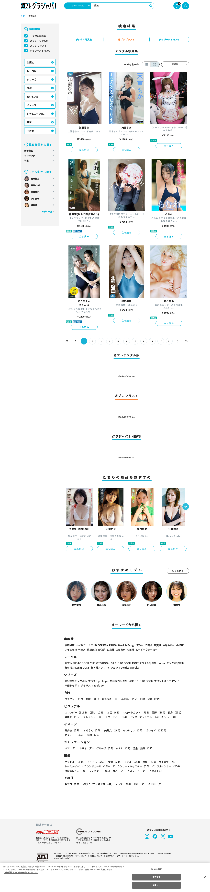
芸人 (118, 770)
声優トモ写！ (72, 685)
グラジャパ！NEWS (40, 50)
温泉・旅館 (143, 748)
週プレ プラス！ (38, 45)
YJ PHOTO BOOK (99, 663)
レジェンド (100, 770)
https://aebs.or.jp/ (61, 858)
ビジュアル (32, 96)
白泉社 (110, 649)
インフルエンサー (165, 766)
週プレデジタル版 (39, 40)
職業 (29, 122)
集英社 (157, 645)
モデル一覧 (46, 211)
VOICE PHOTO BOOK (139, 681)
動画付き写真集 (118, 681)
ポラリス (86, 685)
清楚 (72, 735)
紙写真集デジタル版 (76, 681)
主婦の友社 (168, 645)
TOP (23, 16)
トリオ (87, 748)
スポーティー (116, 717)
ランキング (29, 155)
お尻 (113, 712)
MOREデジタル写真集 (142, 663)
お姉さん (92, 730)
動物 (139, 784)
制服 (92, 699)
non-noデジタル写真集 (168, 663)
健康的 (73, 717)
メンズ (123, 784)
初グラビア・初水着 (98, 784)
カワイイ (155, 730)
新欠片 (102, 649)
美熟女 (112, 730)
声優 (149, 762)
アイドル (96, 762)
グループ (105, 748)
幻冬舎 (148, 645)
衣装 (29, 88)
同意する (156, 885)
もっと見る (178, 570)
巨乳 (97, 712)
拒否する (156, 877)
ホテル (123, 748)
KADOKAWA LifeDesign (122, 645)
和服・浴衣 (150, 699)
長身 (173, 712)
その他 (30, 130)
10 (160, 341)
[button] (185, 506)
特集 (26, 160)
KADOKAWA (101, 645)
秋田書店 (70, 645)
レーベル (31, 71)
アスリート (137, 770)
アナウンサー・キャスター (131, 766)
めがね (129, 699)
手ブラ (73, 784)
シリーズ (31, 79)
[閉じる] (204, 877)
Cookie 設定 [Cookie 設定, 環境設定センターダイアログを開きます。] (156, 868)
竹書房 (82, 649)
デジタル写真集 (38, 36)
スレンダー (76, 712)
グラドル (75, 762)
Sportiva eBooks (128, 667)
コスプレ (74, 699)
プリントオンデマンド (165, 681)
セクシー (177, 730)
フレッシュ (93, 717)
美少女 (73, 730)
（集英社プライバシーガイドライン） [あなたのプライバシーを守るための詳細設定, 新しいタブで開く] (21, 872)
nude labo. (98, 685)
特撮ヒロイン (76, 770)
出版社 (30, 62)
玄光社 (139, 645)
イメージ (31, 105)
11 (169, 341)
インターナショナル (144, 717)
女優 (114, 762)
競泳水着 (110, 699)
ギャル (168, 717)
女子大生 (166, 762)
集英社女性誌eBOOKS (77, 667)
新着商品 (28, 150)
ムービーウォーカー (146, 649)
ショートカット (135, 712)
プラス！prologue (98, 681)
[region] (105, 877)
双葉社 (130, 649)
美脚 (157, 712)
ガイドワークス (84, 645)
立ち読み (84, 149)
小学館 (179, 645)
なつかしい (133, 730)
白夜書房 (120, 649)
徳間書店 (92, 649)
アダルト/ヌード (157, 770)
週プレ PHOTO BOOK (76, 663)
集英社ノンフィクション (103, 667)
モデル (131, 762)
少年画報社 (71, 649)
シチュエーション (36, 113)
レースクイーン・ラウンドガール (88, 766)
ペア (71, 748)
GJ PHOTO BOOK (119, 663)
